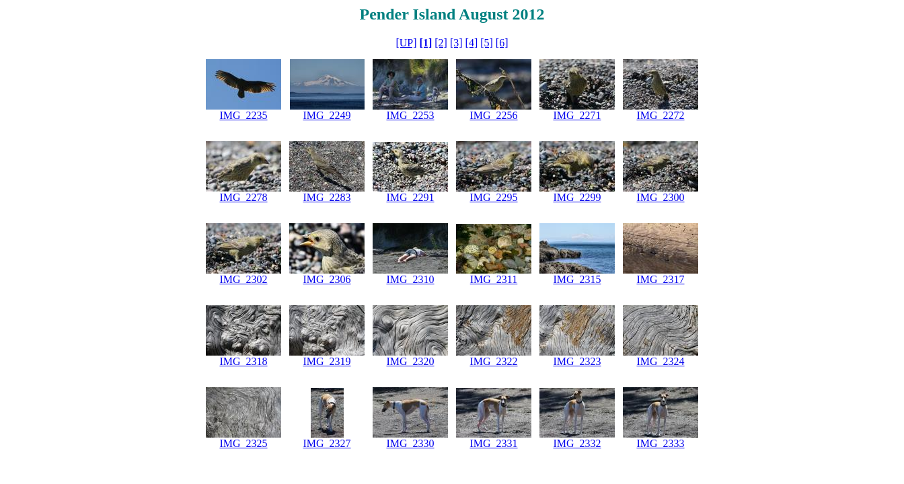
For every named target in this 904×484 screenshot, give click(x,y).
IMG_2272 (660, 115)
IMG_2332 (577, 443)
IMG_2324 (660, 361)
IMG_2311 (494, 279)
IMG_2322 (493, 361)
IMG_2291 (410, 197)
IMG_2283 (326, 197)
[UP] (406, 42)
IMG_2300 (660, 197)
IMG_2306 (326, 279)
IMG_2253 (410, 115)
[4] (471, 42)
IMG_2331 (493, 443)
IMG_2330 (410, 443)
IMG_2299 (577, 197)
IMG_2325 (243, 443)
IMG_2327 (326, 443)
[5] (486, 42)
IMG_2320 (410, 361)
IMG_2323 (577, 361)
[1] (426, 42)
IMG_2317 (660, 279)
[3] (456, 42)
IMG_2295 (493, 197)
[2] (441, 42)
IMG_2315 (577, 279)
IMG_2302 (243, 279)
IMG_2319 (326, 361)
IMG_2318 (243, 361)
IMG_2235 (243, 115)
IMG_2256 (493, 115)
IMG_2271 (577, 115)
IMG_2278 (243, 197)
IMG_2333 (660, 443)
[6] (502, 42)
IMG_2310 (410, 279)
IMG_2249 (326, 115)
